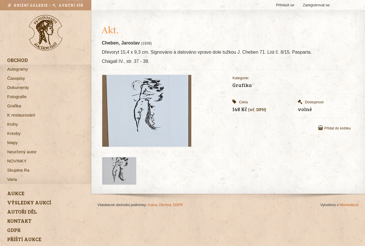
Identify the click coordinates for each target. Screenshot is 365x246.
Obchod (165, 205)
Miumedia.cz (349, 205)
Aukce (152, 205)
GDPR (178, 205)
